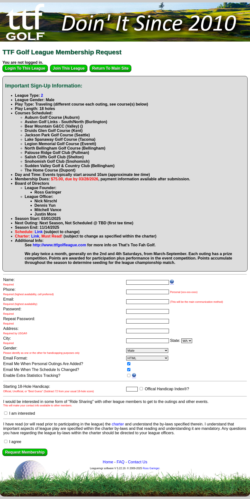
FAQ (121, 462)
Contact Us (137, 462)
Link (39, 232)
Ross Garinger (151, 468)
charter (118, 424)
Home (108, 462)
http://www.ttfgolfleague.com (59, 245)
